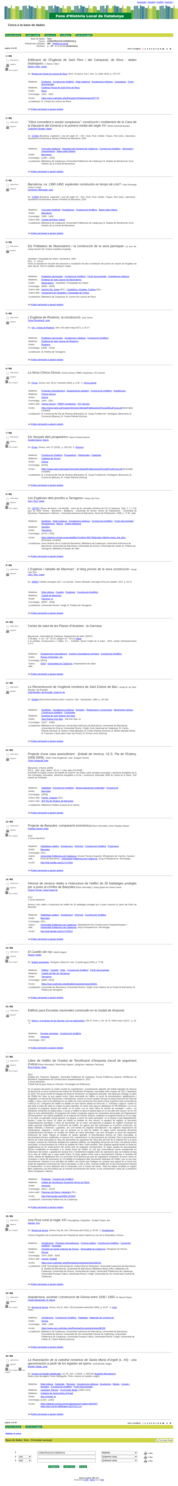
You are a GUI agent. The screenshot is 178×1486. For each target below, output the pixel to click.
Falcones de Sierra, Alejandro (56, 1192)
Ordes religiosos (73, 523)
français (168, 2)
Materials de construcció (102, 1317)
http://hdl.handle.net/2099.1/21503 (58, 1196)
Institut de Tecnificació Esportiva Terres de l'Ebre (65, 1182)
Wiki (102, 1480)
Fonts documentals (96, 276)
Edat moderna (83, 81)
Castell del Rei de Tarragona (55, 973)
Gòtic (62, 970)
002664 (35, 699)
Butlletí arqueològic (40, 962)
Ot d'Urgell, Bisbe (69, 1390)
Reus (44, 91)
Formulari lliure (165, 1440)
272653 (35, 136)
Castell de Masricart (51, 595)
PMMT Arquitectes (66, 404)
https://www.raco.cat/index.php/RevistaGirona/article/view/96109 (73, 1328)
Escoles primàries (49, 1033)
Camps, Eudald (49, 1259)
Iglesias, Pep (34, 1223)
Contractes (69, 712)
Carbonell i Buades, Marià (40, 129)
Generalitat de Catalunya (60, 663)
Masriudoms (47, 283)
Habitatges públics (50, 846)
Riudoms (45, 344)
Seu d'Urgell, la (48, 1396)
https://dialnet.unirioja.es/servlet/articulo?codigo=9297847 (69, 1403)
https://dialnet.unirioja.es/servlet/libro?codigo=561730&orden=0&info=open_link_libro (83, 537)
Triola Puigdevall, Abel (38, 760)
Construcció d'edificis (63, 81)
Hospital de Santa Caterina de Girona (60, 1249)
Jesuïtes (45, 527)
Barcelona (46, 154)
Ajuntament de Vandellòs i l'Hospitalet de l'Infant (65, 292)
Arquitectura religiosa (102, 81)
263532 (35, 582)
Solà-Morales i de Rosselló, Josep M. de (46, 692)
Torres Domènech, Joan (39, 320)
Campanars (120, 81)
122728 (35, 508)
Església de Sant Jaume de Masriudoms (61, 279)
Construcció (112, 788)
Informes (79, 846)
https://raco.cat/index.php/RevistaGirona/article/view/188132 (71, 1262)
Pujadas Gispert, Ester (38, 828)
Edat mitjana (47, 592)
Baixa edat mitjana (66, 151)
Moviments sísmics (123, 710)
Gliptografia (84, 455)
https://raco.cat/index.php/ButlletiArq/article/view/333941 (69, 984)
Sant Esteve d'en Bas (52, 719)
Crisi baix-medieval (50, 148)
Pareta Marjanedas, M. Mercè (41, 1300)
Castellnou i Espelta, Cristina (81, 289)
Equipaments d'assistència (54, 653)
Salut (78, 638)
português (141, 2)
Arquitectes (105, 1384)
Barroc (60, 523)
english (160, 2)
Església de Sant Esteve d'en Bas (58, 715)
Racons (79, 447)
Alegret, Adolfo (34, 955)
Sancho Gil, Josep (50, 289)
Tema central (90, 383)
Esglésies (46, 81)
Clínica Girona (48, 394)
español (151, 2)
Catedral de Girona (50, 458)
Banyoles (46, 791)
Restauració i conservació (99, 710)
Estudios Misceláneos (105, 1374)
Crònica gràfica (88, 1243)
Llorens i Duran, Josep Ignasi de (43, 890)
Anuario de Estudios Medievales (46, 1374)
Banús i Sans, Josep (37, 66)
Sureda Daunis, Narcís (38, 440)
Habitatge (46, 788)
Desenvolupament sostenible (90, 788)
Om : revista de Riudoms (43, 328)
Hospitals (56, 1245)
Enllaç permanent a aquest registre (47, 109)
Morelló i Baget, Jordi (37, 1366)
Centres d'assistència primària (84, 653)
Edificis (44, 970)
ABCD (92, 1480)
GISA (43, 663)
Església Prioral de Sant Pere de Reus (60, 87)
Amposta (45, 1036)
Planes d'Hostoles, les (52, 657)
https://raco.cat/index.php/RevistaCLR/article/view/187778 (70, 98)
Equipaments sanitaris (78, 390)
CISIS (86, 1480)
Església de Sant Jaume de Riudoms (59, 341)
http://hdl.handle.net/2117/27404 (57, 862)
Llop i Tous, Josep (36, 501)
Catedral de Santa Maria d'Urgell (57, 1393)
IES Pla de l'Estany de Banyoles (57, 801)
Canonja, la (47, 598)
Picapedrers (70, 455)
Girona (44, 397)
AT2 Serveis (83, 404)
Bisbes (116, 1384)
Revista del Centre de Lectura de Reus (49, 74)
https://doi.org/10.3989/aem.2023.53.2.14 (61, 1406)
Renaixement (48, 523)
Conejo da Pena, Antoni (53, 219)
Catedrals (96, 455)
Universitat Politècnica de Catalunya (58, 856)
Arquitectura (68, 209)
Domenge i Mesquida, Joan (40, 190)
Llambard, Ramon (49, 1390)
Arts (114, 1307)
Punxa (34, 383)
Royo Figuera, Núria (37, 1067)
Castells (60, 592)
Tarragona (46, 530)
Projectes (46, 1179)
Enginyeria (113, 846)
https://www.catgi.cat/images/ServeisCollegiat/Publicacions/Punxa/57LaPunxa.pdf (81, 469)
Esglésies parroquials (52, 276)
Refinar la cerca (60, 43)
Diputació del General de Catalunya (80, 148)
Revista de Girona (40, 1230)
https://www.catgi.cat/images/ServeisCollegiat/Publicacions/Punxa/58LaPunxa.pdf (81, 408)
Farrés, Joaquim (49, 797)
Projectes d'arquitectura (53, 390)
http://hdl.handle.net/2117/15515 (57, 931)
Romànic (80, 710)
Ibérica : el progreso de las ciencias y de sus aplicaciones (58, 1021)
